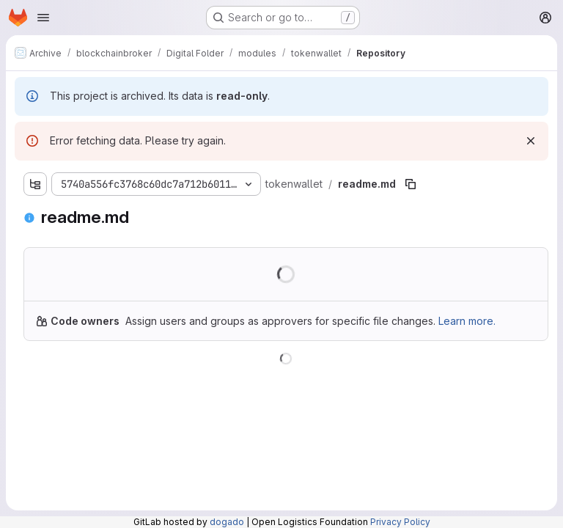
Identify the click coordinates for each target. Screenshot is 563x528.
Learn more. (467, 321)
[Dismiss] (531, 141)
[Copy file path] (410, 184)
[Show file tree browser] (35, 184)
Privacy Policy (400, 521)
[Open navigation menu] (43, 17)
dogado (227, 521)
